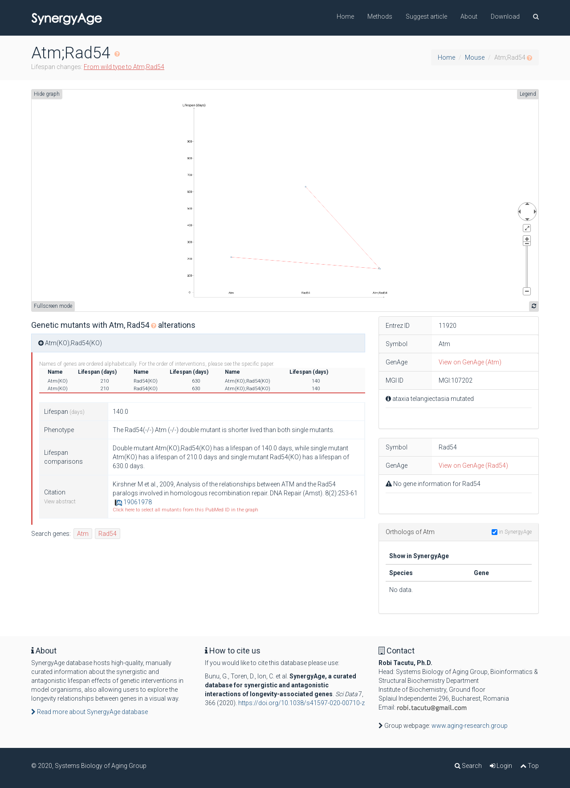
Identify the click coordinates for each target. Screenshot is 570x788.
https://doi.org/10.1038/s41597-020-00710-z (301, 702)
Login (501, 765)
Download (505, 16)
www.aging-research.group (470, 725)
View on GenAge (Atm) (470, 362)
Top (529, 765)
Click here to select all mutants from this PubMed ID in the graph (185, 510)
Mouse (474, 57)
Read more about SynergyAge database (89, 711)
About (468, 16)
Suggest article (426, 16)
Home (345, 16)
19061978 (133, 502)
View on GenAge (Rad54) (473, 465)
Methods (379, 16)
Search (468, 765)
